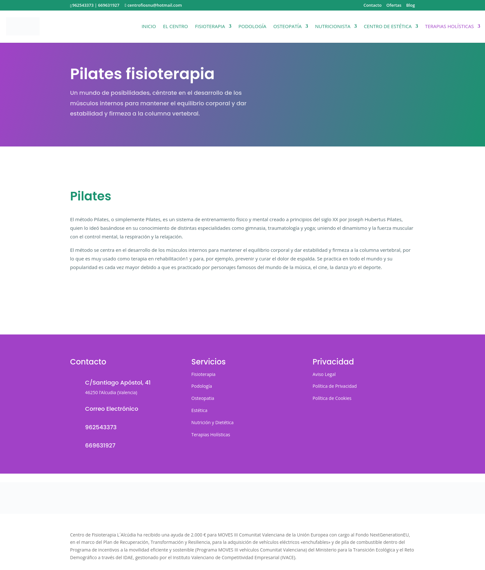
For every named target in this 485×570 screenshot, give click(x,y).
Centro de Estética (388, 26)
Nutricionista (333, 26)
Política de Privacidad (335, 386)
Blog (410, 5)
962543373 (83, 5)
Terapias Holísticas (449, 26)
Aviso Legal (324, 374)
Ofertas (393, 5)
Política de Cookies (332, 398)
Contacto (372, 5)
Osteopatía (287, 26)
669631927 (108, 5)
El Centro (175, 26)
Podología (252, 26)
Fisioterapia (210, 26)
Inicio (148, 26)
